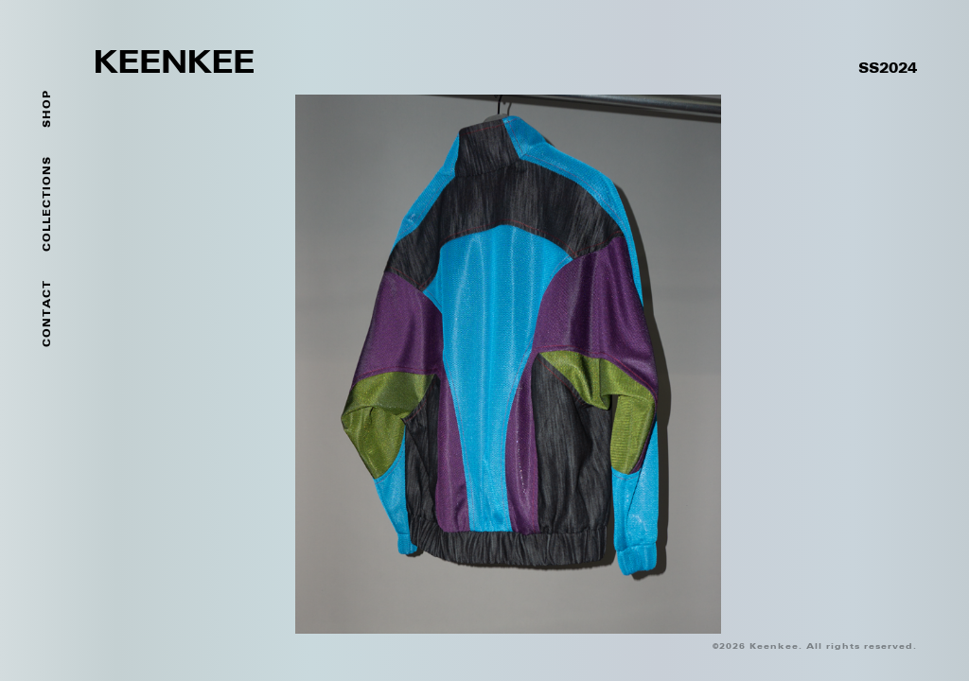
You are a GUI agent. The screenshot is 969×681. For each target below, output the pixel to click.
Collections (47, 204)
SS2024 (887, 69)
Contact (47, 313)
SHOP (47, 109)
